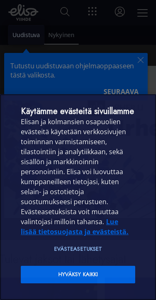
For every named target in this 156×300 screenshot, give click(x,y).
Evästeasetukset (78, 249)
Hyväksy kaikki (78, 274)
